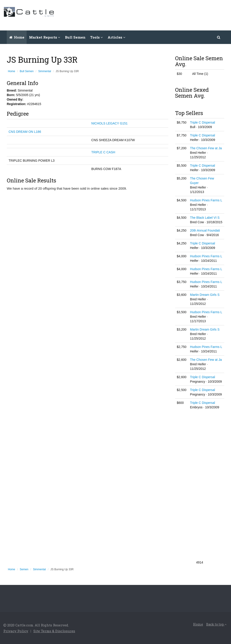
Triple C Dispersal (202, 122)
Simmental (44, 71)
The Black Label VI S (204, 217)
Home (16, 37)
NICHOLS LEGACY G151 (109, 123)
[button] (219, 37)
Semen (24, 569)
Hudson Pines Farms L (206, 200)
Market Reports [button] (44, 37)
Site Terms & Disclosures (54, 631)
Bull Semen (75, 37)
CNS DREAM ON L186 (25, 131)
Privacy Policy (15, 631)
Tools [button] (96, 37)
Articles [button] (116, 37)
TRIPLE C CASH (103, 152)
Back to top (216, 624)
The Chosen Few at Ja (206, 148)
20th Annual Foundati (205, 230)
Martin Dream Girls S (204, 295)
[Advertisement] (145, 15)
